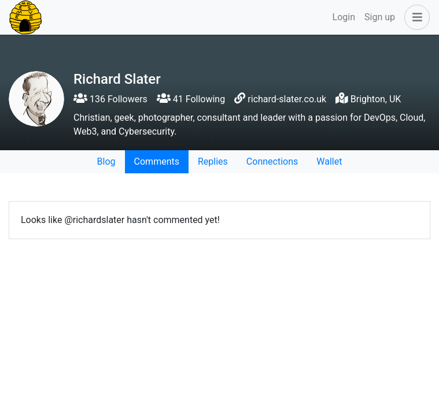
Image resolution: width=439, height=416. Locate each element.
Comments (156, 161)
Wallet (329, 161)
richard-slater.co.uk (287, 99)
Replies (213, 161)
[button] (415, 17)
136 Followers (110, 99)
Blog (106, 161)
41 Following (191, 99)
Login (344, 17)
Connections (272, 161)
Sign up (379, 17)
